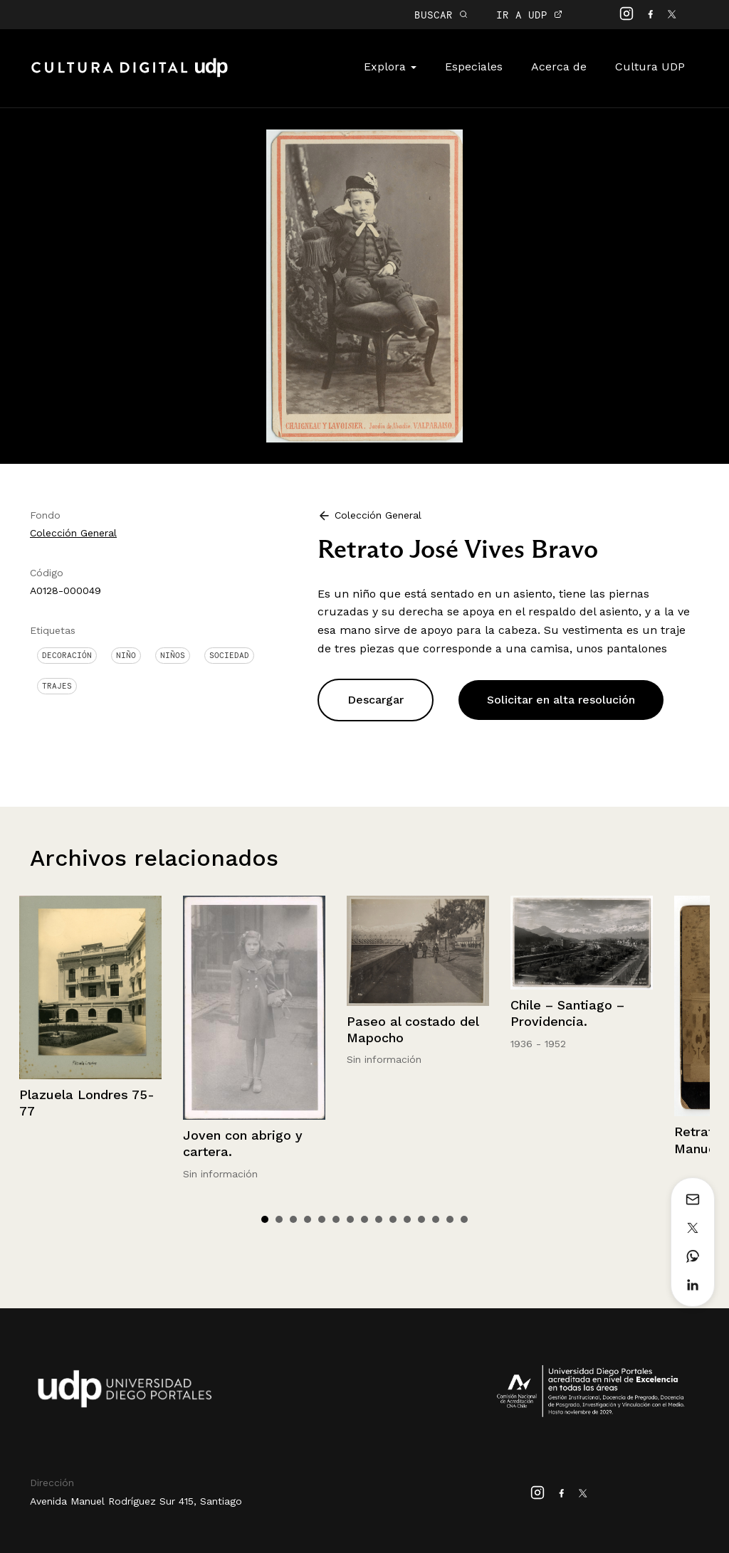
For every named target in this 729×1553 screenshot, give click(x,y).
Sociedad (229, 655)
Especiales (474, 66)
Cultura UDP (650, 66)
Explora (390, 66)
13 (435, 1219)
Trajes (57, 686)
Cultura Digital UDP (129, 75)
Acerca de (559, 66)
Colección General (73, 533)
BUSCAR (441, 15)
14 (449, 1219)
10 (393, 1219)
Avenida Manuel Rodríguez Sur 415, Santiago (136, 1501)
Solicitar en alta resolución (561, 699)
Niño (126, 655)
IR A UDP (529, 15)
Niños (172, 655)
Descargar (375, 699)
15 (464, 1219)
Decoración (67, 655)
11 (407, 1219)
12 (421, 1219)
